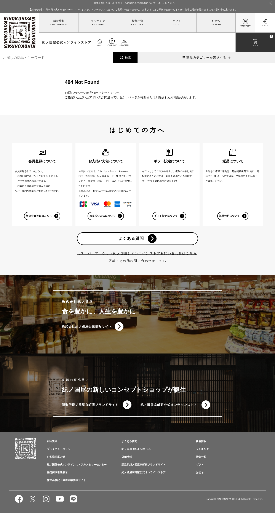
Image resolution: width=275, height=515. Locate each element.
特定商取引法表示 (57, 473)
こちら (161, 261)
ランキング (98, 20)
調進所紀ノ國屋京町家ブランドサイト (90, 406)
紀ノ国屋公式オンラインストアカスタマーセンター (77, 466)
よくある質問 (131, 239)
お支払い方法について (102, 215)
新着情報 (58, 20)
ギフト (177, 20)
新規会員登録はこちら (39, 215)
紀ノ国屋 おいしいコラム (136, 450)
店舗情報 (127, 458)
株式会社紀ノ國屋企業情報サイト (87, 327)
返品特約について (229, 215)
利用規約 (52, 443)
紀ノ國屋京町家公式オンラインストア (169, 406)
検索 (128, 57)
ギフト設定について (165, 215)
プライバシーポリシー (60, 450)
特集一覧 (137, 20)
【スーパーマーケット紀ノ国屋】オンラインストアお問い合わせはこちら (137, 254)
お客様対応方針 (56, 458)
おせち (216, 20)
